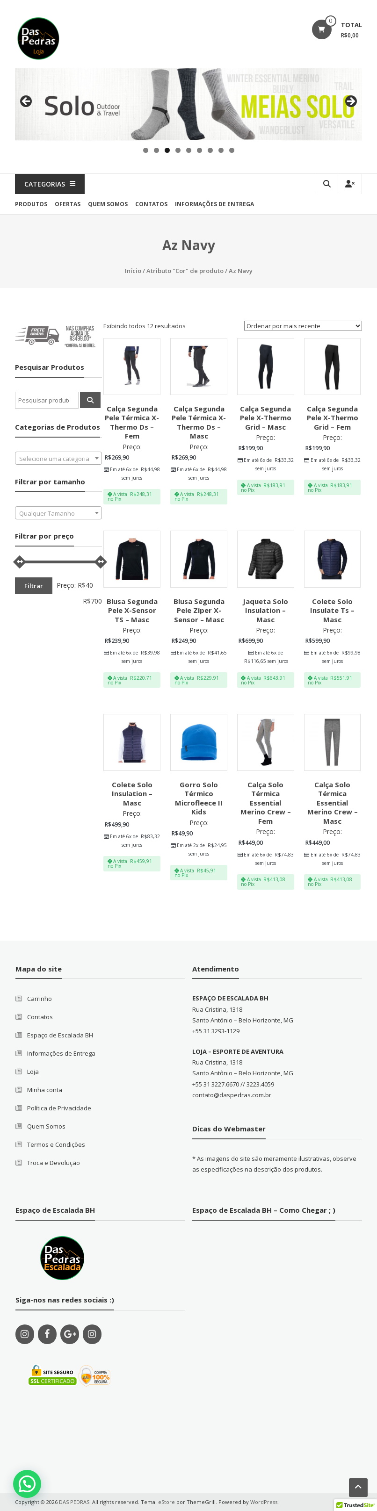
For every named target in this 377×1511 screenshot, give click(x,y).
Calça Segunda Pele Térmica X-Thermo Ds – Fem (132, 422)
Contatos (40, 1017)
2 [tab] (156, 150)
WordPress (263, 1501)
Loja (33, 1071)
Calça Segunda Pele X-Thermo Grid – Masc (265, 418)
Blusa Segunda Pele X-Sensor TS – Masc (132, 610)
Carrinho (39, 998)
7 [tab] (210, 150)
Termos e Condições (56, 1144)
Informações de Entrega (214, 204)
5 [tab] (188, 150)
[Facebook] (47, 1334)
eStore (166, 1501)
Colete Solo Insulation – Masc (132, 793)
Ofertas (67, 204)
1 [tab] (145, 150)
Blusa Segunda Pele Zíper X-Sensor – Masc (199, 610)
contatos (151, 204)
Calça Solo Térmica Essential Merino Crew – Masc (332, 803)
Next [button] (350, 102)
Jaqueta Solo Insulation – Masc (265, 610)
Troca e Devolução (53, 1162)
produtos (31, 204)
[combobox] (58, 458)
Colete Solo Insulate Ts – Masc (332, 610)
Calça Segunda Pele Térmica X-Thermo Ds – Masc (199, 422)
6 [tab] (199, 150)
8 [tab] (221, 150)
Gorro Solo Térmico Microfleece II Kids (199, 798)
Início (133, 270)
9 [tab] (231, 150)
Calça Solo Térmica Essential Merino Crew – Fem (265, 803)
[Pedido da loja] (303, 326)
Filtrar (33, 586)
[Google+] (69, 1334)
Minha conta (44, 1090)
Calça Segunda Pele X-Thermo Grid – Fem (332, 418)
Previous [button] (27, 102)
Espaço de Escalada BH (60, 1035)
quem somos (108, 204)
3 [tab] (167, 150)
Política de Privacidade (59, 1108)
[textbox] (58, 458)
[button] (27, 1484)
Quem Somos (46, 1126)
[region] (188, 104)
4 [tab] (178, 150)
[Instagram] (24, 1334)
